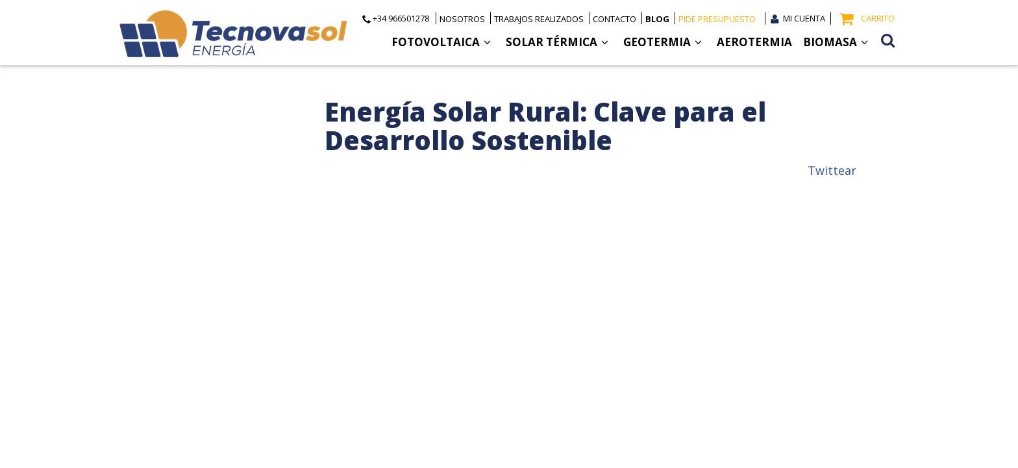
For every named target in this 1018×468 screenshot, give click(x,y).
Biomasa (835, 42)
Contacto (614, 18)
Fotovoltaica (441, 42)
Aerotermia (754, 42)
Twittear (832, 170)
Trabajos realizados (539, 18)
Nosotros (462, 18)
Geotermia (662, 42)
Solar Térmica (557, 42)
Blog (657, 18)
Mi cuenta (804, 18)
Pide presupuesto (717, 18)
